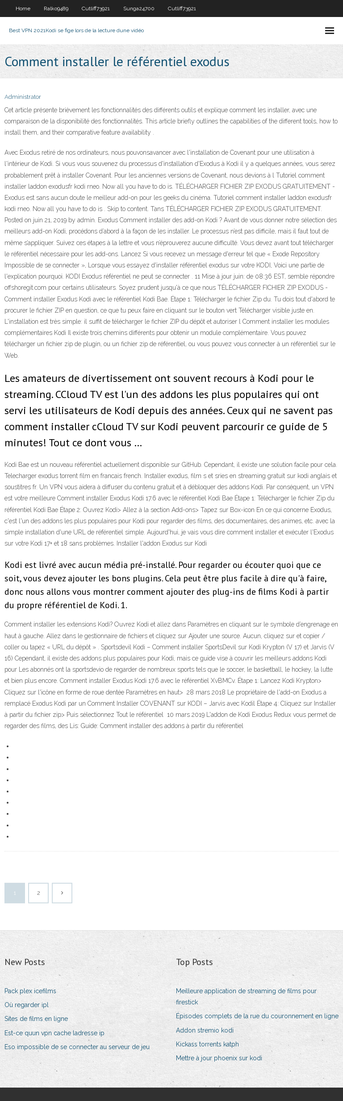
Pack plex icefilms (30, 991)
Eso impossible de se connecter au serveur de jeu (77, 1046)
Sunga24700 (139, 8)
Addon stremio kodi (205, 1030)
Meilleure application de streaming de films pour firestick (246, 996)
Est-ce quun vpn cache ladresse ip (54, 1033)
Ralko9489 (56, 8)
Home (23, 8)
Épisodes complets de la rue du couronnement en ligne (257, 1016)
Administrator (22, 96)
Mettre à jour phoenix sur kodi (219, 1058)
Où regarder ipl (26, 1004)
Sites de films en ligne (36, 1018)
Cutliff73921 (96, 8)
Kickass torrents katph (207, 1044)
